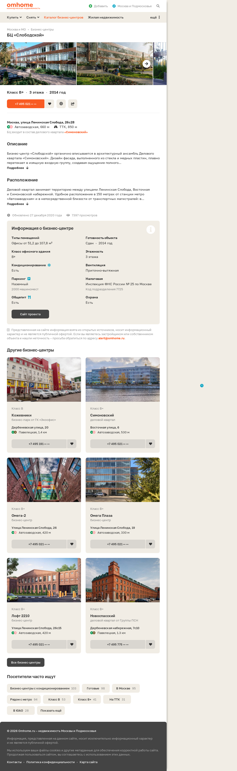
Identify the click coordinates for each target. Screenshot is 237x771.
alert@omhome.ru (111, 338)
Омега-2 (44, 515)
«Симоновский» (76, 132)
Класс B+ (87, 699)
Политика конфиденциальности (50, 762)
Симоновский (122, 415)
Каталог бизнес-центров (63, 17)
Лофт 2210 (44, 615)
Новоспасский (122, 615)
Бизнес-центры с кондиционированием (43, 688)
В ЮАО (21, 710)
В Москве (126, 688)
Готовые (96, 688)
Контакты (14, 762)
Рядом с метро (23, 699)
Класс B (56, 699)
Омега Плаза (122, 515)
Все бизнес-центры (25, 662)
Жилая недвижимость (106, 17)
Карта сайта (88, 762)
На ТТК (117, 699)
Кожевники (44, 415)
